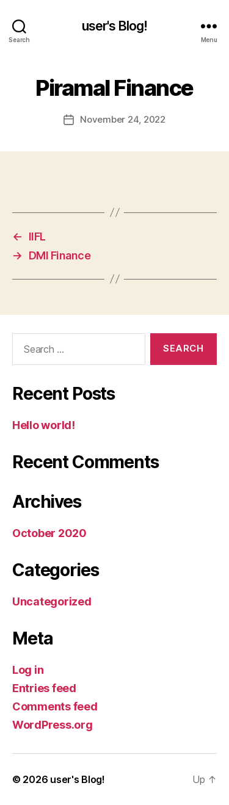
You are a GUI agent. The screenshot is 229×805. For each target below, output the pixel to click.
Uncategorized (52, 601)
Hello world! (43, 425)
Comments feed (55, 706)
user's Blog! (115, 26)
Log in (27, 669)
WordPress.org (52, 724)
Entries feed (44, 688)
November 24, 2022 (122, 119)
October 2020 (49, 533)
